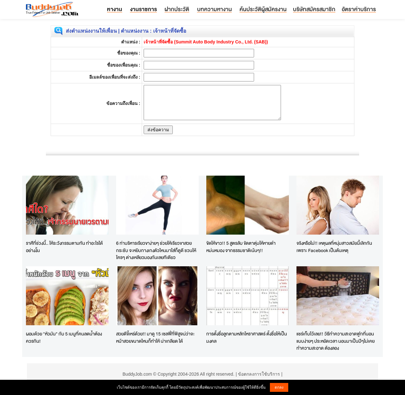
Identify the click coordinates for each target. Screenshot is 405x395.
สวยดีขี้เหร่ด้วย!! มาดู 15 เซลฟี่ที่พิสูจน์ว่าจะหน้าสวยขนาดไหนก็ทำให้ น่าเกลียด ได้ (155, 337)
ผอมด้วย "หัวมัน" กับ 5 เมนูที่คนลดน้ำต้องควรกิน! (64, 337)
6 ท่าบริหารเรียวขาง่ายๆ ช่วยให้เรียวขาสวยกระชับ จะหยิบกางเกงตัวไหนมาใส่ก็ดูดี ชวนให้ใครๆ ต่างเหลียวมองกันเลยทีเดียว (156, 250)
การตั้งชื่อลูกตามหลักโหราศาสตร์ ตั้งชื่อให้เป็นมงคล (246, 337)
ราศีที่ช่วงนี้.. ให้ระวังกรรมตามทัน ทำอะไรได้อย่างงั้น (64, 246)
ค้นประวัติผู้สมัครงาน (263, 9)
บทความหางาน (214, 9)
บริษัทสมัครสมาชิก (314, 9)
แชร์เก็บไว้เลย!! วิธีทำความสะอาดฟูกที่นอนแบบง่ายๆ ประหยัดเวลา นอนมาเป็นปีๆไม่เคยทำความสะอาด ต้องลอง (335, 341)
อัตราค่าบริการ (359, 9)
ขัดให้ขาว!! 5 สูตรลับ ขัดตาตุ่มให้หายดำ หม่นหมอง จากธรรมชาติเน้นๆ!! (241, 246)
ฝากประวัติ (177, 9)
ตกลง (279, 387)
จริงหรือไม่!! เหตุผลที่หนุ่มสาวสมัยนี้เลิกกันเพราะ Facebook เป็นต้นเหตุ (334, 246)
